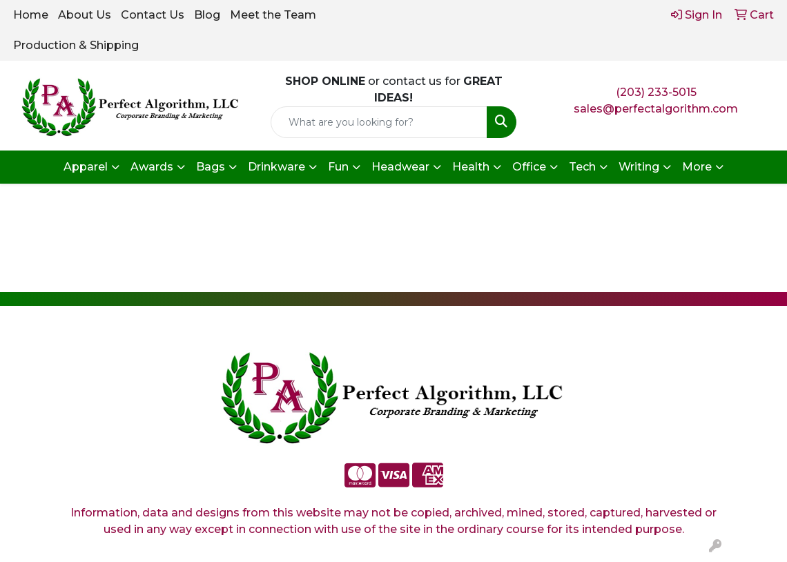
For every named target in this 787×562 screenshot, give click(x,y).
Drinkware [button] (276, 166)
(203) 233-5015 (656, 92)
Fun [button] (338, 166)
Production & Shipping (76, 45)
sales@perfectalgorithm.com (656, 108)
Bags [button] (210, 166)
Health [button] (470, 166)
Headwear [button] (400, 166)
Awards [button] (151, 166)
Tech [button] (582, 166)
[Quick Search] (379, 122)
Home (30, 14)
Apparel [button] (86, 166)
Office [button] (529, 166)
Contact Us (152, 14)
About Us (84, 14)
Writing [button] (639, 166)
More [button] (697, 166)
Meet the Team (273, 14)
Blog (207, 14)
